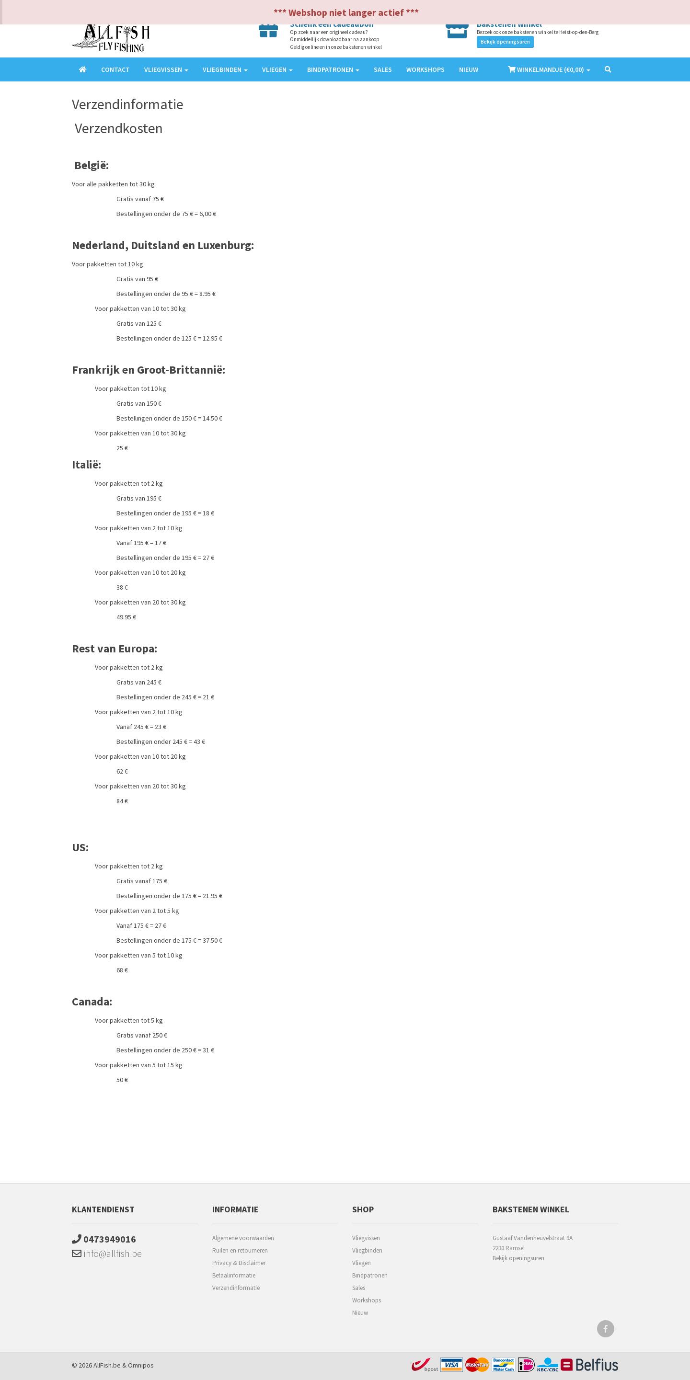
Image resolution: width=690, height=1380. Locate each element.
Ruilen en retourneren (240, 1250)
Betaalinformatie (233, 1275)
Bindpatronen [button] (333, 69)
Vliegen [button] (277, 69)
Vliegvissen (366, 1238)
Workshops (425, 69)
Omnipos (141, 1365)
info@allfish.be (107, 1253)
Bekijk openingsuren (505, 41)
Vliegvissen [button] (166, 69)
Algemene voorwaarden (243, 1238)
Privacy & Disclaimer (238, 1263)
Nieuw (468, 69)
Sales (383, 69)
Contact (115, 69)
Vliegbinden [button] (225, 69)
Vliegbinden (367, 1250)
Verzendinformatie (236, 1288)
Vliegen (361, 1263)
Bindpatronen (370, 1275)
